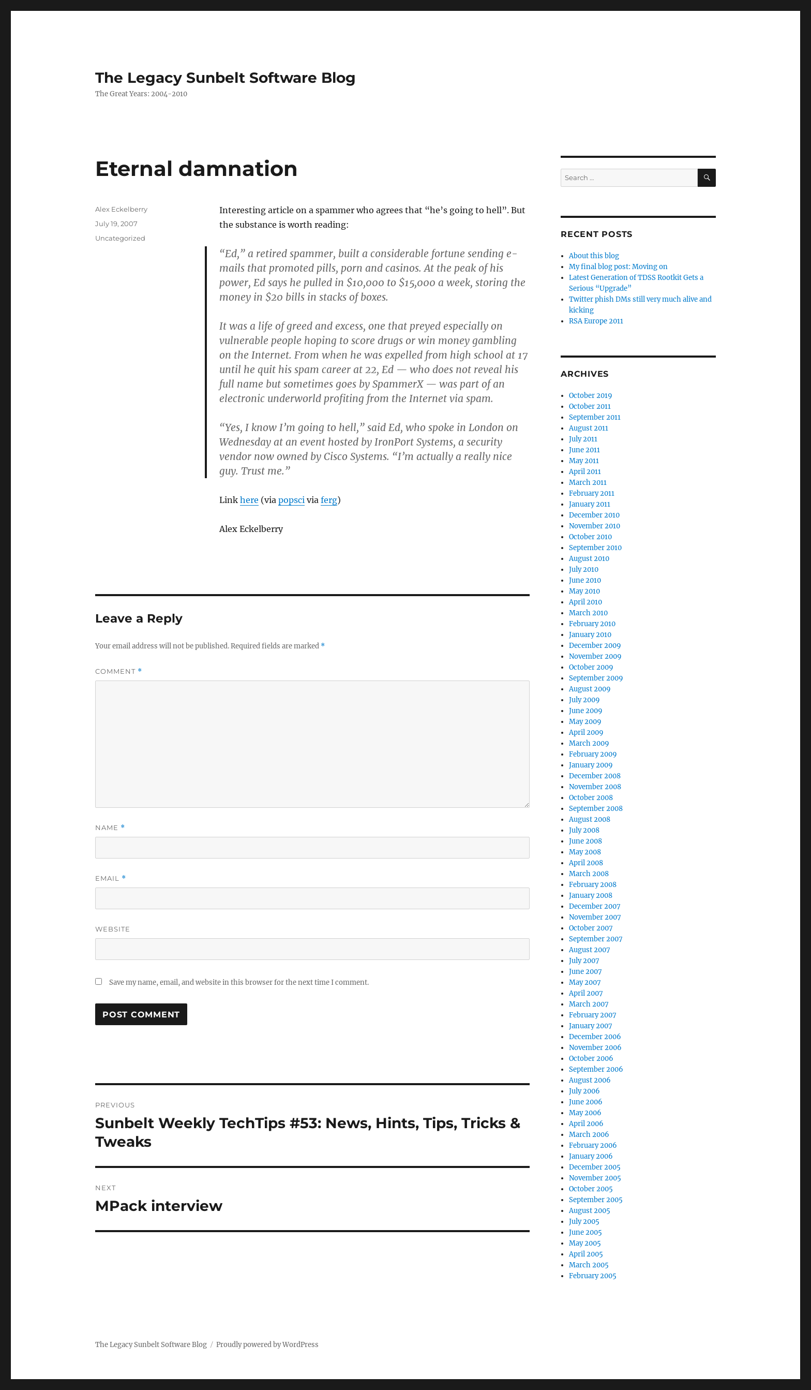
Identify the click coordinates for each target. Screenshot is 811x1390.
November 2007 (595, 917)
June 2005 (585, 1232)
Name (110, 827)
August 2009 (590, 689)
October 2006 (591, 1058)
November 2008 (595, 786)
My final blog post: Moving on (618, 266)
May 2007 (585, 982)
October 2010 (590, 537)
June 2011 (584, 450)
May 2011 (584, 460)
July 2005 (584, 1221)
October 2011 (590, 406)
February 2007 (593, 1015)
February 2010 (592, 623)
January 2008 (590, 895)
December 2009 (595, 645)
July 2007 (584, 960)
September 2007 (596, 939)
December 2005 (595, 1167)
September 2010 (595, 547)
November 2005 (595, 1178)
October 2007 (591, 928)
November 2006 (595, 1047)
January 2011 (589, 504)
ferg (329, 500)
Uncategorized (120, 238)
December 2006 (595, 1036)
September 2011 (595, 417)
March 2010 (588, 613)
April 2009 (586, 732)
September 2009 (596, 678)
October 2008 (591, 797)
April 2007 (586, 993)
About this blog (594, 256)
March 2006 (589, 1134)
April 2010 (585, 602)
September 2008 (596, 808)
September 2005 (596, 1199)
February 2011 (591, 493)
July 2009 (584, 700)
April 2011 (585, 471)
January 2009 (591, 765)
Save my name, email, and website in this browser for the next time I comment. (239, 982)
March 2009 (589, 743)
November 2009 (595, 656)
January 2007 (590, 1026)
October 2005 (591, 1189)
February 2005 (593, 1275)
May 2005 (585, 1243)
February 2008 (593, 884)
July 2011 (583, 439)
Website (112, 929)
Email (110, 878)
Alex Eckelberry (121, 209)
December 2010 (594, 515)
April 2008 (586, 863)
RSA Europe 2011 (596, 321)
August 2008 (589, 819)
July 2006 (584, 1091)
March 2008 (589, 873)
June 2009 (586, 710)
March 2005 (589, 1265)
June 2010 (585, 580)
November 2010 (594, 526)
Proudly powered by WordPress (267, 1344)
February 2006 (593, 1145)
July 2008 (584, 830)
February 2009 (593, 754)
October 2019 (590, 395)
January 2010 (590, 634)
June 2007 (585, 971)
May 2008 (585, 852)
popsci (291, 500)
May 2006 (585, 1112)
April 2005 (586, 1254)
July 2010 (583, 569)
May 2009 (585, 721)
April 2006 (586, 1123)
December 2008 (595, 776)
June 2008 (585, 841)
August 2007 (589, 949)
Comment (118, 671)
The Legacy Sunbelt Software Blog (225, 77)
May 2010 (584, 591)
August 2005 (589, 1210)
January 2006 (591, 1156)
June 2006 (586, 1102)
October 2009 (591, 667)
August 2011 (588, 428)
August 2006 (590, 1080)
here (249, 500)
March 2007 (589, 1004)
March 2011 (588, 482)
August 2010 (589, 558)
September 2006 (596, 1069)
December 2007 (595, 906)
